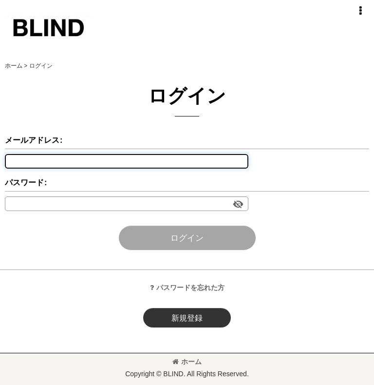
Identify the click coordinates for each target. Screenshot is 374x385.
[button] (360, 10)
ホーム (187, 362)
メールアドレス (32, 139)
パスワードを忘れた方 (187, 287)
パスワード (24, 182)
